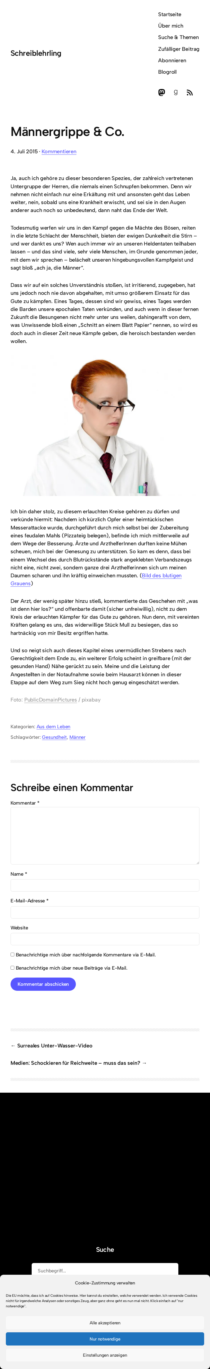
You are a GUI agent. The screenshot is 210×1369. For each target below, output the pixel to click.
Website (19, 928)
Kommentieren (59, 151)
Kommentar (25, 803)
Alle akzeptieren (105, 1323)
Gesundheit (54, 737)
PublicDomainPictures (50, 700)
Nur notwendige (105, 1339)
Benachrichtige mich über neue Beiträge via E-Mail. (71, 968)
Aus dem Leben (54, 726)
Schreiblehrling (36, 53)
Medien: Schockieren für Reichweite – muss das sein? (75, 1063)
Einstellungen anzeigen (105, 1355)
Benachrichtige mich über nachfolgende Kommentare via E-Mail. (86, 955)
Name (19, 874)
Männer (77, 737)
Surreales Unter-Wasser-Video (55, 1045)
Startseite (169, 14)
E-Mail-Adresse (30, 901)
